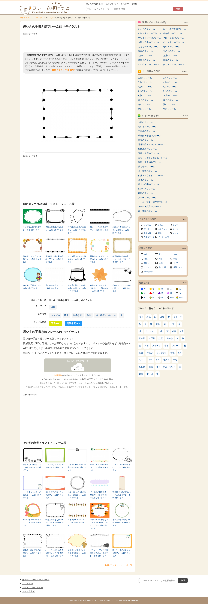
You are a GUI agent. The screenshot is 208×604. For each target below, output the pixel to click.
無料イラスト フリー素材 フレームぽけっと (103, 600)
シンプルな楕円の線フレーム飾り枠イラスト (32, 228)
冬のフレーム (169, 109)
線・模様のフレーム (106, 315)
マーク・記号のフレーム (149, 206)
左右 (175, 254)
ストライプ (162, 229)
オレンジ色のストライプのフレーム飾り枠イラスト (54, 495)
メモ (146, 345)
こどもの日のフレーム (148, 46)
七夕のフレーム (145, 55)
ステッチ (178, 317)
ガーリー (147, 229)
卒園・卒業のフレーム (173, 38)
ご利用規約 (57, 375)
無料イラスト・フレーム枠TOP (32, 18)
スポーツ (156, 345)
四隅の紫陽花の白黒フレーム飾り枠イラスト (54, 228)
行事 (174, 331)
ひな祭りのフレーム (172, 33)
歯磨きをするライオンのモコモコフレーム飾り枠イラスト (77, 553)
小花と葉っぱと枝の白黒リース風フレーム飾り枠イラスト (77, 495)
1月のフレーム (145, 78)
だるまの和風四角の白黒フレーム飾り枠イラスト (77, 467)
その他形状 (148, 272)
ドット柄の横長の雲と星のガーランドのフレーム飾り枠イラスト (99, 495)
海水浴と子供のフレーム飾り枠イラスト (32, 286)
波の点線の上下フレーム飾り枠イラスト (54, 286)
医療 (141, 353)
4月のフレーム (170, 82)
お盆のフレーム (170, 55)
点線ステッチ (149, 237)
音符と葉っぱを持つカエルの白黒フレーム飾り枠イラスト (54, 523)
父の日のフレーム (171, 51)
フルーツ (176, 345)
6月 (180, 353)
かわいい (161, 225)
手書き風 (77, 315)
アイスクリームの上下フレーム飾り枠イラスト (77, 523)
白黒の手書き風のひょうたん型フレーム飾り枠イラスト (121, 230)
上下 (160, 254)
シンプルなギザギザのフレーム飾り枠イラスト (54, 467)
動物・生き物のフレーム (149, 162)
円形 (160, 259)
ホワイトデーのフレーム (149, 38)
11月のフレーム (145, 100)
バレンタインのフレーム (149, 33)
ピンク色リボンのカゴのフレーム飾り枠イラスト (32, 523)
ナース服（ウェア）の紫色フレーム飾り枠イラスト (32, 495)
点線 (162, 317)
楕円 (175, 259)
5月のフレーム (145, 86)
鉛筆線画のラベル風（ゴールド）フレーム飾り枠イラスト (121, 259)
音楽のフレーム (145, 180)
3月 (165, 324)
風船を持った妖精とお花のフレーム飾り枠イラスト (99, 259)
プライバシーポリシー (32, 587)
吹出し (146, 263)
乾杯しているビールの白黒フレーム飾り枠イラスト (121, 288)
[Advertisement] (77, 42)
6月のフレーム (170, 86)
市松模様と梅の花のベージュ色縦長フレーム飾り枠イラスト (121, 495)
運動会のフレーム (146, 60)
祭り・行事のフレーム (148, 184)
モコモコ (147, 267)
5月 (158, 360)
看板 (166, 345)
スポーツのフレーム (147, 197)
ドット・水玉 (163, 237)
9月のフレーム (145, 95)
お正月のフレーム (146, 29)
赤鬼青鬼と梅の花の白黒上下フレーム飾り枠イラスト (54, 259)
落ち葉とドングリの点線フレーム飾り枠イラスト (32, 259)
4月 (161, 331)
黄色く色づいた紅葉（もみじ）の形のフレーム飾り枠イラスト (99, 288)
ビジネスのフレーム (147, 126)
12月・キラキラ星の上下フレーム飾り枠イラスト (99, 467)
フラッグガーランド (165, 367)
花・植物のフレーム (147, 171)
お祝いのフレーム (146, 189)
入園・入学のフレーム (148, 42)
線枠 (53, 307)
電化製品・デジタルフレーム (151, 144)
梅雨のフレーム (145, 51)
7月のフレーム (145, 91)
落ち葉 (142, 338)
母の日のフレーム (171, 46)
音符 (151, 360)
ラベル (176, 263)
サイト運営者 (28, 591)
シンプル (51, 18)
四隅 (146, 259)
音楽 (173, 353)
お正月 (152, 338)
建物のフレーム (145, 193)
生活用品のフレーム (147, 149)
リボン (161, 263)
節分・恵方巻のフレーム (174, 29)
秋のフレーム (144, 109)
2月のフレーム (170, 78)
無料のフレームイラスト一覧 (35, 579)
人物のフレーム (145, 122)
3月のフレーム (145, 82)
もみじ (142, 367)
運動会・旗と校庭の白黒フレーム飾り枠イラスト (32, 553)
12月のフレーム (170, 100)
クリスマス (150, 331)
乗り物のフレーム (146, 166)
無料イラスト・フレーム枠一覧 (118, 565)
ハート (142, 360)
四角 (66, 315)
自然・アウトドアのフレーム (151, 175)
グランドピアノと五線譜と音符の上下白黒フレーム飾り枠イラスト (99, 553)
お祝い (150, 353)
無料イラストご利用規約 (63, 70)
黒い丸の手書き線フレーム (77, 361)
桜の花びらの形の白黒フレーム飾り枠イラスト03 (77, 230)
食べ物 (169, 338)
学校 (175, 360)
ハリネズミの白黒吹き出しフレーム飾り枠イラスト (121, 467)
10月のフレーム (170, 95)
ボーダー (176, 229)
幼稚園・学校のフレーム (149, 135)
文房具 (166, 360)
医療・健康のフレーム (148, 153)
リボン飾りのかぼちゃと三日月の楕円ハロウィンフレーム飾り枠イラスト (99, 524)
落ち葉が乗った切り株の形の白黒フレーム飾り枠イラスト (77, 288)
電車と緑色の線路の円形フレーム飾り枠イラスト (121, 523)
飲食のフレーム (145, 140)
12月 (172, 324)
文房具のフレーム (146, 131)
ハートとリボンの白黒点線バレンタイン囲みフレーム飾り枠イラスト (54, 554)
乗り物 (150, 374)
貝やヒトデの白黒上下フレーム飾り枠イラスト (99, 230)
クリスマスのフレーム (173, 64)
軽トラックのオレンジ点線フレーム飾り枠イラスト (121, 553)
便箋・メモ (177, 267)
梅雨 (151, 367)
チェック (176, 233)
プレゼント (161, 353)
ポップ (175, 225)
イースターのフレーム (173, 42)
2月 (181, 331)
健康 (141, 374)
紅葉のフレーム (170, 60)
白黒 (89, 315)
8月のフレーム (170, 91)
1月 (140, 331)
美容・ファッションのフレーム (153, 158)
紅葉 (161, 338)
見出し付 (162, 267)
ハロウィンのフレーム (148, 64)
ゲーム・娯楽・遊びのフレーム (153, 202)
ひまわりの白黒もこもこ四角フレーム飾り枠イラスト (32, 467)
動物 (158, 324)
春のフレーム (144, 104)
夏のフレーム (169, 104)
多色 (181, 297)
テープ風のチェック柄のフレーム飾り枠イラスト (77, 259)
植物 (141, 317)
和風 (160, 233)
